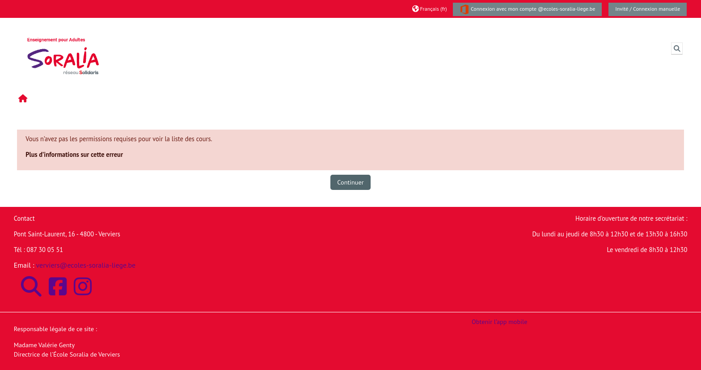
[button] (429, 9)
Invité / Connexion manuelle (647, 8)
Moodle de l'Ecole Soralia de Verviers (182, 26)
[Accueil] (63, 47)
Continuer (350, 182)
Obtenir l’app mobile (499, 321)
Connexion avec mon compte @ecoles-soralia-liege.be (527, 9)
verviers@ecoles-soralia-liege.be (86, 265)
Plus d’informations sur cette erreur (74, 154)
